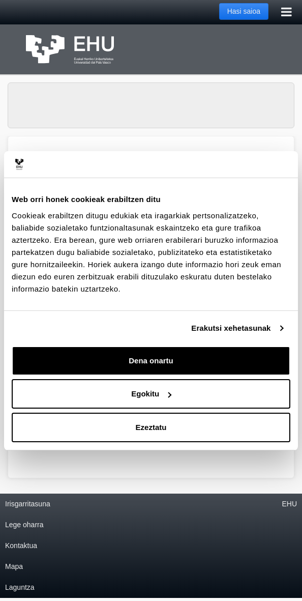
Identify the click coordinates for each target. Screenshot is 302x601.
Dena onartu (151, 360)
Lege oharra (24, 525)
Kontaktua (21, 545)
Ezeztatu (151, 427)
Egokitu (151, 393)
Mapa (14, 566)
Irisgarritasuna (27, 504)
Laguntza (20, 587)
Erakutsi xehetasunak (230, 328)
